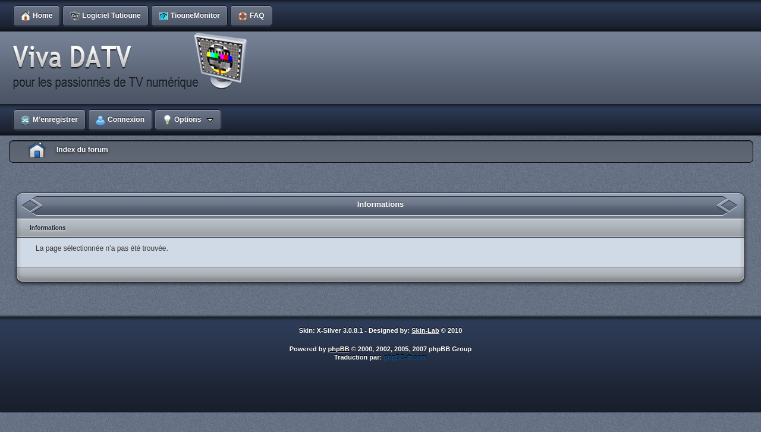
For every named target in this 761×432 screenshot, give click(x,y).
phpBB (339, 348)
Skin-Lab (425, 330)
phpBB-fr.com (405, 357)
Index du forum (82, 150)
